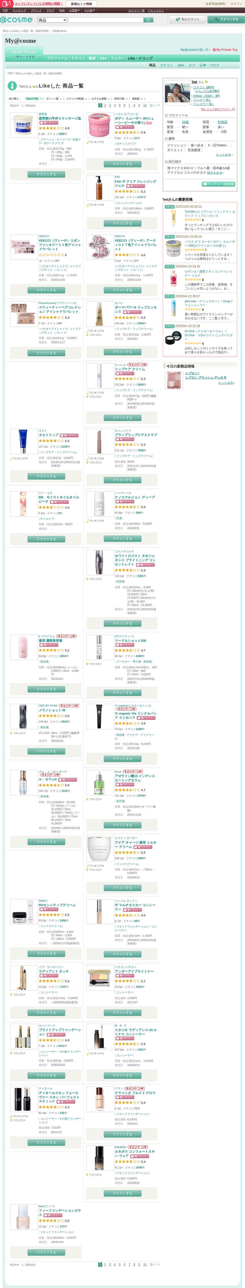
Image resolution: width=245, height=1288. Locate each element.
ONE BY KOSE (48, 705)
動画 (92, 58)
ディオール (45, 1088)
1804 (63, 656)
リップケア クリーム (130, 369)
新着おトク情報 (81, 4)
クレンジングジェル (128, 202)
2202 (139, 656)
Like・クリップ (140, 58)
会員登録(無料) (216, 4)
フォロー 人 (202, 100)
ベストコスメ (156, 10)
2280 (139, 729)
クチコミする (46, 174)
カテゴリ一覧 (136, 10)
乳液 (119, 518)
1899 (61, 133)
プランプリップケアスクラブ (136, 435)
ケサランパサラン (126, 967)
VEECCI (44, 236)
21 (136, 138)
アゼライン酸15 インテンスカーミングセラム (135, 778)
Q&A (62, 10)
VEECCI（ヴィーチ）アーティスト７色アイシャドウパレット (136, 245)
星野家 (43, 114)
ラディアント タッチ (54, 971)
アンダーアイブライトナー (134, 971)
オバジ (119, 302)
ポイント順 (52, 98)
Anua (118, 771)
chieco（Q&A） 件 (206, 96)
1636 (139, 1167)
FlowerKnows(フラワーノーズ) (57, 302)
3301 (141, 575)
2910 (64, 721)
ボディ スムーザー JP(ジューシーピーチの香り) (134, 121)
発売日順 (119, 98)
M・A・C (120, 1025)
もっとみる (223, 154)
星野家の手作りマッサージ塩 (60, 118)
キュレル (120, 364)
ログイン (236, 4)
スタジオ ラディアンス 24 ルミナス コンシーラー (136, 1032)
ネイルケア (47, 518)
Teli (51, 86)
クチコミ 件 (203, 87)
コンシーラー (48, 992)
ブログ (50, 10)
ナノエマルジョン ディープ (135, 497)
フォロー (117, 58)
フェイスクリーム (127, 863)
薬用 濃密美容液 (50, 640)
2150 (64, 446)
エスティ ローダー (126, 837)
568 (138, 512)
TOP (5, 10)
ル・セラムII (48, 779)
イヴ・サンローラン (51, 967)
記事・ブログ (209, 65)
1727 (141, 197)
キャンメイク (123, 430)
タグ (192, 65)
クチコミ (78, 58)
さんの (218, 109)
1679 (141, 795)
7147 (63, 986)
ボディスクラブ (53, 143)
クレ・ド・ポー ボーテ (53, 771)
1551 (139, 986)
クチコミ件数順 (75, 98)
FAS (117, 176)
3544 (141, 323)
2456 (63, 920)
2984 (141, 858)
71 (136, 1108)
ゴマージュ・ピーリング (55, 139)
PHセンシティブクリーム (57, 905)
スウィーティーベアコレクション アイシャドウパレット (60, 309)
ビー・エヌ (45, 492)
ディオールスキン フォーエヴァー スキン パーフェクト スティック (59, 1097)
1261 (141, 1049)
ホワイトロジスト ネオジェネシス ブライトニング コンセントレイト (135, 560)
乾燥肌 (223, 122)
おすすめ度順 (99, 98)
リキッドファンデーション (132, 926)
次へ (153, 105)
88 (136, 920)
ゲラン (119, 1088)
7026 (141, 450)
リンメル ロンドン (126, 900)
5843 (141, 384)
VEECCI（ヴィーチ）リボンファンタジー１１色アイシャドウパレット (60, 245)
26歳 (185, 122)
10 (144, 105)
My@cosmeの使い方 (194, 50)
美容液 (120, 581)
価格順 (136, 98)
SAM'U (43, 900)
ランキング (19, 10)
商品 (152, 65)
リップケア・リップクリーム (134, 328)
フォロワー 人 (203, 104)
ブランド (36, 10)
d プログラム (47, 636)
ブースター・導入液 (128, 661)
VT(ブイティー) (124, 636)
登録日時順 (32, 98)
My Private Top (227, 50)
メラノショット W (52, 710)
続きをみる (214, 172)
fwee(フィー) (47, 1206)
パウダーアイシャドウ (54, 266)
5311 (61, 1045)
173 (62, 1226)
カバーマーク (47, 1025)
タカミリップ (48, 435)
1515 (64, 790)
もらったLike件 (208, 91)
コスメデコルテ (124, 551)
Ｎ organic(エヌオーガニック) (133, 705)
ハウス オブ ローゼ (126, 114)
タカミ (43, 430)
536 (62, 1112)
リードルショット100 (130, 640)
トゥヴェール (123, 492)
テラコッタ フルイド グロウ (135, 1093)
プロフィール (57, 58)
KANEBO (120, 1147)
